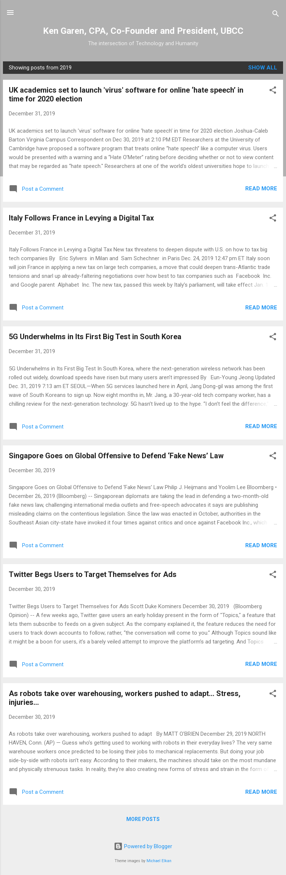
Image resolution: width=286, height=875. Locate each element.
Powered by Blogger (143, 846)
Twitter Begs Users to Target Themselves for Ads (93, 574)
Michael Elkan (158, 860)
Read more (261, 188)
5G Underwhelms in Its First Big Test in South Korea (95, 336)
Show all (262, 67)
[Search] (275, 15)
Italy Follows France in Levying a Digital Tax (81, 218)
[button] (272, 91)
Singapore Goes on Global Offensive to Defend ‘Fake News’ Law (116, 455)
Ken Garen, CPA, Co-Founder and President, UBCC (143, 31)
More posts (143, 819)
